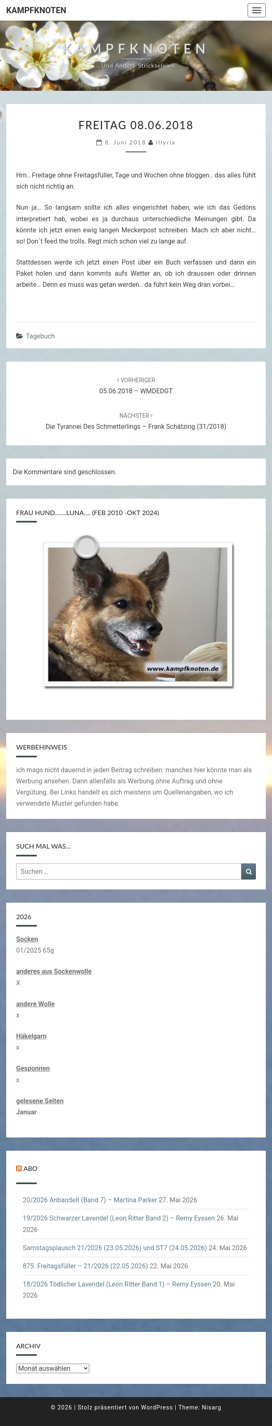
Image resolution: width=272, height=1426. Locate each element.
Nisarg (212, 1407)
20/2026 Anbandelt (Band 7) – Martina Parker (90, 1200)
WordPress (157, 1407)
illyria (166, 142)
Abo (31, 1168)
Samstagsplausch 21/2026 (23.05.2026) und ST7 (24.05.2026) (115, 1248)
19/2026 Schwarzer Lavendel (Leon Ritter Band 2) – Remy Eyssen (119, 1218)
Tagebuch (40, 336)
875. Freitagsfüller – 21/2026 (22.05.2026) (85, 1266)
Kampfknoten (36, 10)
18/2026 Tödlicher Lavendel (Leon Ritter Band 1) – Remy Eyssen (117, 1284)
